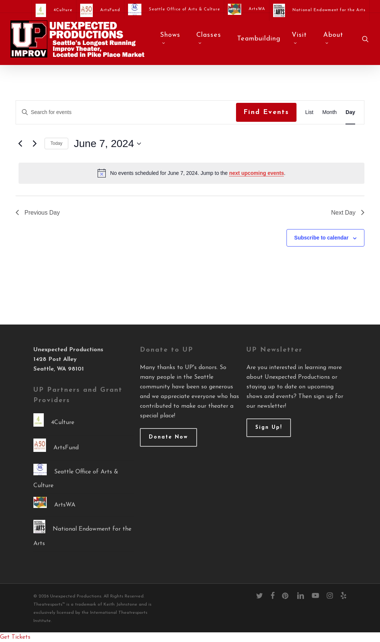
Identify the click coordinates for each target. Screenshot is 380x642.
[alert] (191, 173)
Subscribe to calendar (321, 238)
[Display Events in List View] (309, 112)
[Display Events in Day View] (350, 112)
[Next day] (34, 143)
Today (56, 143)
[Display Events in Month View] (329, 112)
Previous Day (38, 212)
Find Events (266, 112)
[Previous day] (20, 143)
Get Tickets (15, 637)
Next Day (347, 212)
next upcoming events (256, 173)
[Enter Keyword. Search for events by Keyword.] (126, 112)
